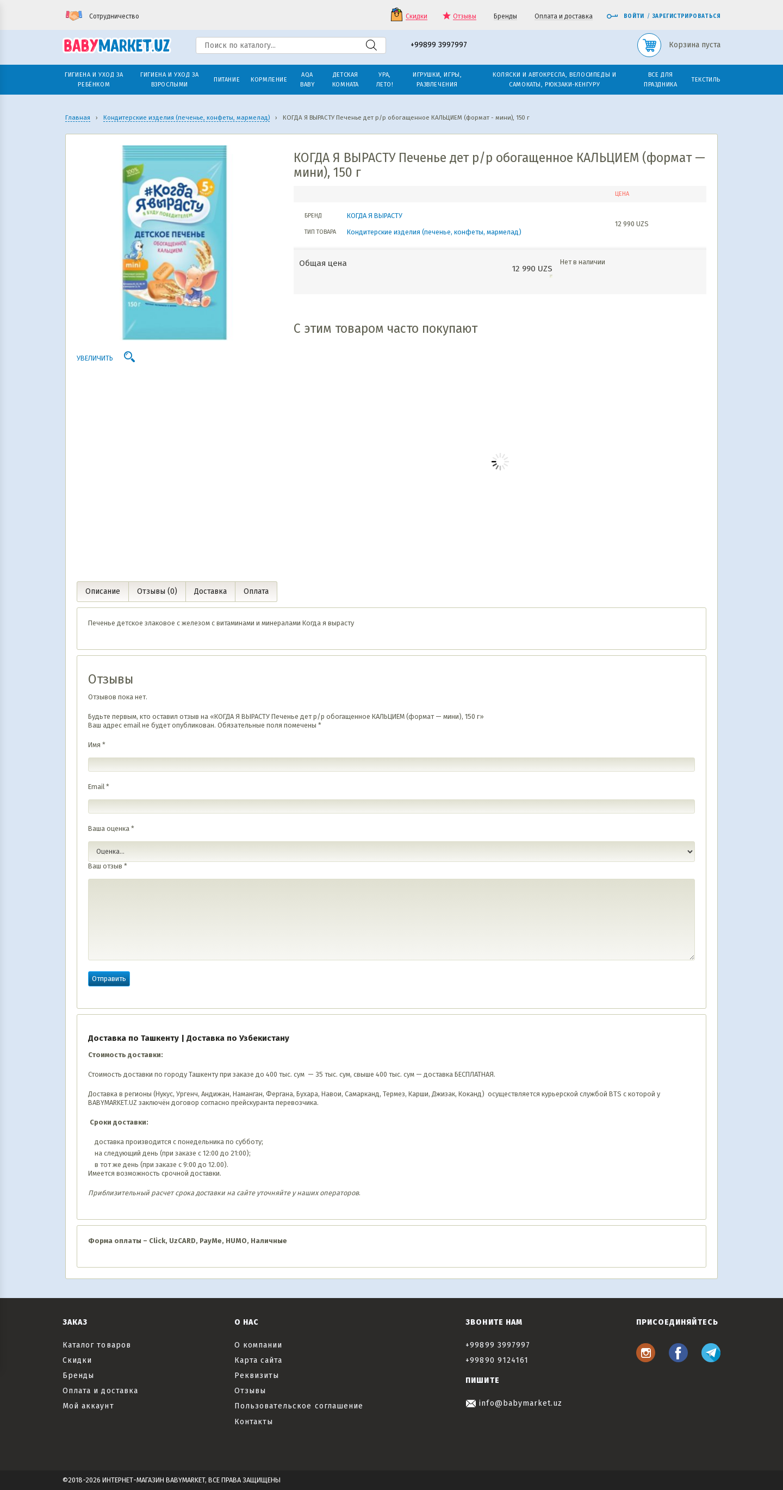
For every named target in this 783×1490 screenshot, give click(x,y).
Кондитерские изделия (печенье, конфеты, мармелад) (434, 232)
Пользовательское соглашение (298, 1406)
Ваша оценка (111, 828)
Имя (96, 745)
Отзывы (464, 16)
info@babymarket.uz (513, 1403)
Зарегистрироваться (686, 16)
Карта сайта (258, 1360)
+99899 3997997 (439, 45)
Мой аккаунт (88, 1406)
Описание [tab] (102, 591)
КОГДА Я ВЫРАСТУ (374, 216)
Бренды (505, 16)
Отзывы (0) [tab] (157, 591)
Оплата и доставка (564, 16)
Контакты (253, 1421)
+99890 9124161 (497, 1360)
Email (98, 787)
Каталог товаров (97, 1345)
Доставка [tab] (210, 591)
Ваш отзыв (107, 866)
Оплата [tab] (256, 591)
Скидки (416, 16)
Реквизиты (256, 1375)
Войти (625, 16)
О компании (258, 1345)
